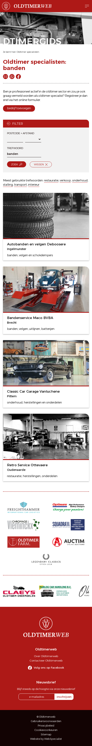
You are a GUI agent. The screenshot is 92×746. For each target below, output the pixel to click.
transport (20, 184)
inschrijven (64, 696)
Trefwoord (15, 148)
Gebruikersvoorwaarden (46, 721)
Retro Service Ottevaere (27, 465)
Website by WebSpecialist (46, 738)
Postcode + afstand (20, 133)
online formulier (29, 100)
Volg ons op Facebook (49, 667)
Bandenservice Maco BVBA (30, 318)
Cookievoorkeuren (46, 730)
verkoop (65, 180)
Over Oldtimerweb (46, 656)
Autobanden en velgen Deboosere (36, 244)
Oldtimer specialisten (28, 51)
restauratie (51, 180)
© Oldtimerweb (46, 716)
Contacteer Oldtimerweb (46, 660)
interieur (33, 184)
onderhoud (80, 180)
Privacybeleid (46, 725)
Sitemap (46, 734)
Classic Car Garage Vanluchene (33, 391)
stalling (8, 184)
